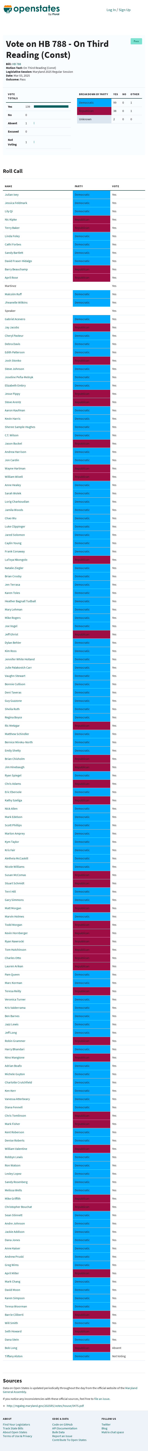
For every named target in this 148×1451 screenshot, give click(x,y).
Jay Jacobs (12, 327)
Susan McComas (15, 875)
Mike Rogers (13, 618)
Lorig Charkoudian (17, 501)
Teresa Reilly (13, 991)
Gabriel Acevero (15, 319)
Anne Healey (13, 485)
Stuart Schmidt (14, 883)
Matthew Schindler (17, 734)
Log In (111, 9)
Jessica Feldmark (16, 203)
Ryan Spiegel (13, 775)
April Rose (11, 277)
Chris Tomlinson (15, 1115)
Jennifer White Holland (20, 659)
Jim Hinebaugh (14, 767)
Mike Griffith (13, 1198)
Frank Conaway (15, 551)
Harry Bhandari (14, 1049)
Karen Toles (12, 593)
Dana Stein (12, 1339)
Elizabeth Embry (15, 385)
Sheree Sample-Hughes (20, 427)
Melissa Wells (13, 1190)
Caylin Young (13, 543)
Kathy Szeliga (13, 800)
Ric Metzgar (12, 725)
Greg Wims (12, 1265)
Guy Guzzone (13, 701)
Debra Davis (12, 344)
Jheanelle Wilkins (16, 302)
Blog (104, 1428)
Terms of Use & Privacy (17, 1436)
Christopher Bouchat (18, 1207)
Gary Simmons (14, 900)
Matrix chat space (113, 1432)
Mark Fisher (12, 1124)
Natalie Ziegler (14, 568)
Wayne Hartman (15, 468)
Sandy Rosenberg (16, 1182)
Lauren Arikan (14, 966)
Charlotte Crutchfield (18, 1082)
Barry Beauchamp (16, 269)
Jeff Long (11, 1032)
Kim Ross (11, 651)
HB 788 (16, 64)
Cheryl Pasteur (14, 335)
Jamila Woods (14, 510)
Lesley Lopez (13, 1173)
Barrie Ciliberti (14, 1315)
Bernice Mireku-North (19, 742)
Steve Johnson (14, 369)
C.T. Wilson (11, 435)
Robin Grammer (15, 1041)
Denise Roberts (14, 1140)
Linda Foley (12, 236)
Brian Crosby (13, 576)
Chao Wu (10, 518)
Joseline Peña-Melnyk (19, 377)
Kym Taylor (12, 842)
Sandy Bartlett (14, 253)
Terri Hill (10, 891)
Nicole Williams (14, 866)
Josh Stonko (13, 360)
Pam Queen (12, 974)
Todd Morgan (13, 925)
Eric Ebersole (13, 792)
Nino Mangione (14, 1057)
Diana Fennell (14, 1107)
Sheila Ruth (12, 709)
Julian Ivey (11, 194)
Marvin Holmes (14, 916)
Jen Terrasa (12, 584)
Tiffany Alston (14, 1356)
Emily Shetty (13, 750)
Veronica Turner (15, 999)
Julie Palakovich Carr (18, 667)
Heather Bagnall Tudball (20, 601)
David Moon (12, 1290)
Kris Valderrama (15, 1008)
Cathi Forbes (13, 244)
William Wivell (14, 477)
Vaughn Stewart (15, 676)
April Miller (12, 1273)
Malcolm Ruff (13, 294)
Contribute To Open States (69, 1440)
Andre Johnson (15, 1223)
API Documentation (64, 1428)
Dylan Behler (13, 642)
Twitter (106, 1424)
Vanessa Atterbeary (17, 1099)
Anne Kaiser (12, 1248)
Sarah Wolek (13, 493)
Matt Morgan (13, 908)
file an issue (101, 1399)
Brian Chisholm (15, 759)
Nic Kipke (11, 219)
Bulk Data (58, 1432)
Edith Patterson (15, 352)
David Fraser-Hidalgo (18, 261)
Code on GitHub (62, 1424)
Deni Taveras (13, 692)
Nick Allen (11, 808)
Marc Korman (13, 983)
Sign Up (125, 9)
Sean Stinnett (13, 1215)
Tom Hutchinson (15, 949)
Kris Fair (10, 850)
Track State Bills (13, 1428)
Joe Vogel (11, 626)
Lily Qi (9, 211)
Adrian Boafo (13, 1066)
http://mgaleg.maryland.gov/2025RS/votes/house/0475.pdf (45, 1406)
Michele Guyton (15, 1074)
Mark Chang (12, 1281)
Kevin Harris (12, 418)
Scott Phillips (13, 825)
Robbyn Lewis (14, 1157)
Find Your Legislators (16, 1424)
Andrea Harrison (15, 452)
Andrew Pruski (14, 1256)
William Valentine (16, 1149)
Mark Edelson (13, 817)
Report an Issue (62, 1436)
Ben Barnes (12, 1016)
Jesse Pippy (12, 394)
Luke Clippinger (15, 526)
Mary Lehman (13, 609)
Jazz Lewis (11, 1024)
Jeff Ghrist (11, 634)
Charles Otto (13, 958)
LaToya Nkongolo (16, 559)
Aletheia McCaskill (16, 858)
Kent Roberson (14, 1132)
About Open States (15, 1432)
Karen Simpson (15, 1298)
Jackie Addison (14, 1232)
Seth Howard (13, 1331)
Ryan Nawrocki (14, 941)
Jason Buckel (13, 443)
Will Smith (11, 1323)
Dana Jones (12, 1240)
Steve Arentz (13, 402)
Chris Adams (13, 784)
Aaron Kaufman (15, 410)
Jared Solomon (15, 535)
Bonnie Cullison (15, 684)
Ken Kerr (10, 1090)
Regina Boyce (13, 717)
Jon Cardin (12, 460)
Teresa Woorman (16, 1306)
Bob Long (11, 1348)
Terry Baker (12, 228)
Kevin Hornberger (16, 933)
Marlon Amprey (15, 833)
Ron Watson (12, 1165)
